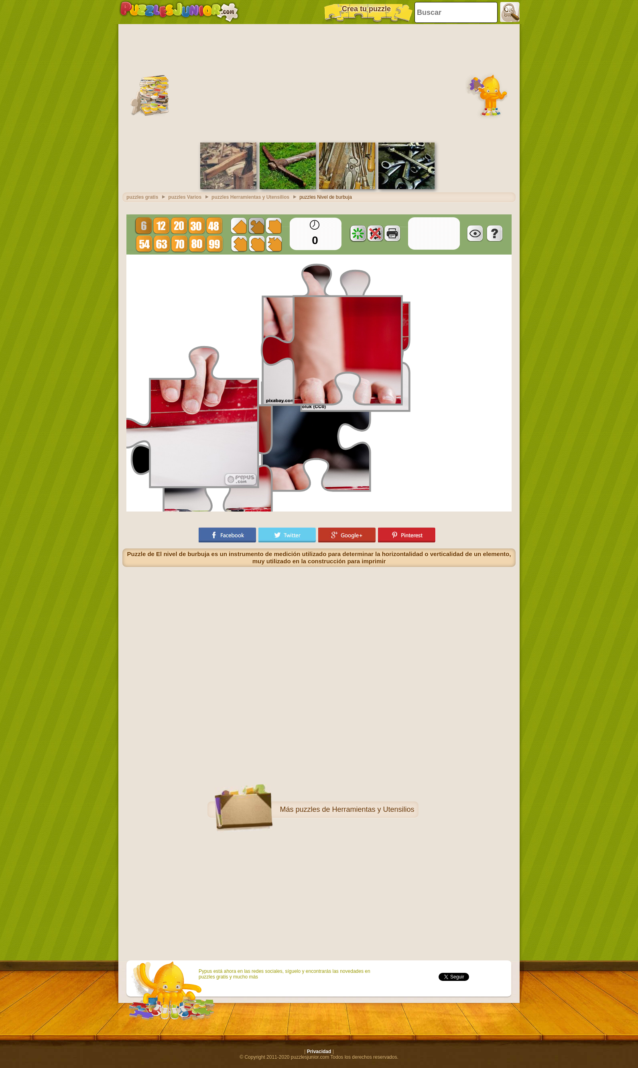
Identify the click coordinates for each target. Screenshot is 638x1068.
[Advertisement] (319, 82)
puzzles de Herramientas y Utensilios (354, 809)
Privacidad (319, 1051)
